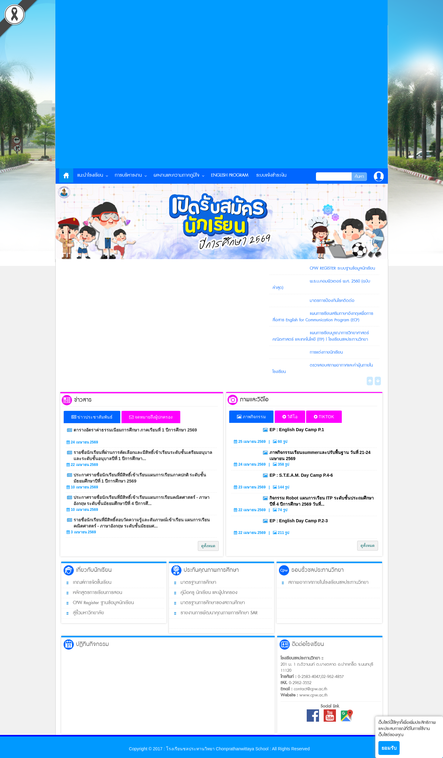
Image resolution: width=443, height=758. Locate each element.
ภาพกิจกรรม (251, 416)
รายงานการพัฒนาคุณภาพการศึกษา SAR (213, 613)
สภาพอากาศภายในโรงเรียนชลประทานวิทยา (323, 582)
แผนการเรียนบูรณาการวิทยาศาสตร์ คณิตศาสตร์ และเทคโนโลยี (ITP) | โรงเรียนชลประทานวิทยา (321, 336)
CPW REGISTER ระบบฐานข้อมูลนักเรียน (342, 268)
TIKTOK (324, 416)
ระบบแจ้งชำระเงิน (271, 175)
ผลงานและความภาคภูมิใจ (176, 175)
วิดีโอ (289, 416)
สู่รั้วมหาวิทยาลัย (83, 613)
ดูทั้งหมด (208, 546)
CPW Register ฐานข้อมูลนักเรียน (98, 603)
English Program (229, 175)
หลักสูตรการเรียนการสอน (92, 592)
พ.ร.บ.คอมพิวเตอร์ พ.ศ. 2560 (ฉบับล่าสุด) (321, 284)
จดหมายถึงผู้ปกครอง (151, 417)
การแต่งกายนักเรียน (326, 352)
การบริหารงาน (128, 175)
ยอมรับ (389, 748)
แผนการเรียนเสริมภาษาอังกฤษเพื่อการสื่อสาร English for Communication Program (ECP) (323, 316)
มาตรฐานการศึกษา (192, 582)
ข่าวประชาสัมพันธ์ (92, 417)
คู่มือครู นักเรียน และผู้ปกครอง (203, 592)
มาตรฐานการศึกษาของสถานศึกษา (207, 603)
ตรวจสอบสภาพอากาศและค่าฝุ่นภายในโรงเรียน (323, 368)
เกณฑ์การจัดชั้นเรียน (86, 582)
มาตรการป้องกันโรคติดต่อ (332, 300)
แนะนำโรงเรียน (90, 175)
